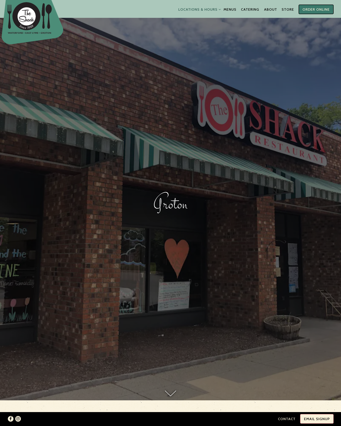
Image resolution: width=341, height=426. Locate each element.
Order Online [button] (316, 9)
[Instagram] (18, 419)
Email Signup (317, 419)
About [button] (270, 9)
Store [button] (288, 9)
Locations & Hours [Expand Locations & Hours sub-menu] (198, 9)
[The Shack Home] (29, 18)
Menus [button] (230, 9)
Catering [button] (250, 9)
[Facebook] (10, 419)
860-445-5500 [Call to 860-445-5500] (170, 402)
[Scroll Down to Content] (170, 335)
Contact (287, 419)
